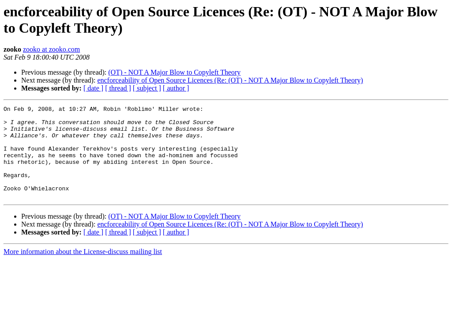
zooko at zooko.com (51, 49)
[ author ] (176, 88)
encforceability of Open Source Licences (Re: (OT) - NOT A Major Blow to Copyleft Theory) (230, 80)
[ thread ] (118, 88)
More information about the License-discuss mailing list (83, 270)
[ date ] (93, 88)
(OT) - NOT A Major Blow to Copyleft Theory (174, 72)
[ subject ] (147, 88)
